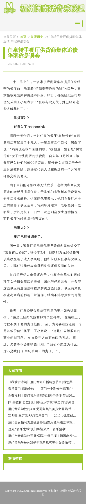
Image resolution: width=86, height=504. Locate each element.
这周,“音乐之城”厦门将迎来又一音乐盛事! (37, 429)
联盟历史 (37, 37)
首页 (23, 37)
